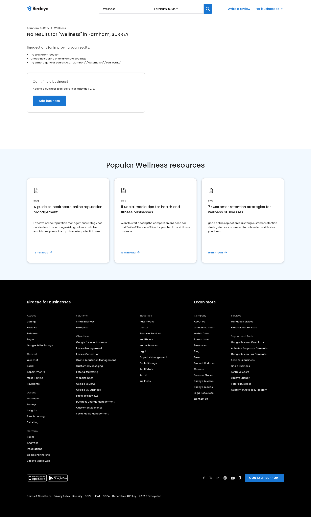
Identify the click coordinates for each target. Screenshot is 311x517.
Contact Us (201, 399)
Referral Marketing (87, 372)
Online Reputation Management (96, 360)
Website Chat (84, 378)
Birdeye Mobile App (38, 460)
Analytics (32, 443)
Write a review (239, 9)
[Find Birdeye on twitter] (210, 478)
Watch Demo (202, 333)
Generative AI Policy (124, 496)
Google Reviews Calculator (247, 342)
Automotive (147, 321)
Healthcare (146, 339)
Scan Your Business (243, 360)
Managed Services (242, 321)
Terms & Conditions (39, 496)
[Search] (208, 9)
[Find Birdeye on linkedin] (218, 478)
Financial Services (150, 333)
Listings (31, 321)
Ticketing (32, 422)
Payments (33, 384)
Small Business (85, 321)
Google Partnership (39, 455)
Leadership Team (204, 327)
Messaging (33, 398)
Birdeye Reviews (204, 381)
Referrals (32, 333)
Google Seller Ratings (40, 345)
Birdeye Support (241, 378)
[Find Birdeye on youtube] (233, 478)
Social (30, 366)
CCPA (106, 496)
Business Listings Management (95, 401)
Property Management (153, 357)
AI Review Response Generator (249, 348)
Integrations (34, 449)
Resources (200, 345)
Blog (196, 351)
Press (197, 357)
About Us (199, 321)
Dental (144, 327)
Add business (49, 101)
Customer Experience (89, 407)
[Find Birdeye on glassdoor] (240, 478)
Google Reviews (86, 384)
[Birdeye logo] (38, 9)
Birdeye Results (203, 387)
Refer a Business (241, 384)
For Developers (240, 372)
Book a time (201, 339)
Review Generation (87, 354)
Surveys (31, 404)
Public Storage (148, 363)
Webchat (32, 360)
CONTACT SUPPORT (264, 478)
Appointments (36, 372)
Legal (143, 351)
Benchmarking (36, 416)
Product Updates (204, 363)
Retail (143, 375)
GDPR (88, 496)
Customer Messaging (89, 366)
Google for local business (91, 342)
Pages (31, 339)
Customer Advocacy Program (249, 389)
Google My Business (88, 389)
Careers (199, 369)
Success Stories (203, 375)
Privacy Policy (62, 496)
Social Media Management (92, 413)
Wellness (145, 381)
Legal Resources (204, 393)
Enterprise (82, 327)
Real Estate (147, 369)
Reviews (32, 327)
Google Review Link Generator (249, 354)
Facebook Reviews (87, 395)
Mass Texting (35, 378)
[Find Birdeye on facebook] (203, 478)
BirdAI (30, 437)
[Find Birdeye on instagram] (225, 478)
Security (77, 496)
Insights (32, 410)
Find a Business (240, 366)
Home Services (149, 345)
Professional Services (244, 327)
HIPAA (97, 496)
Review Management (89, 348)
